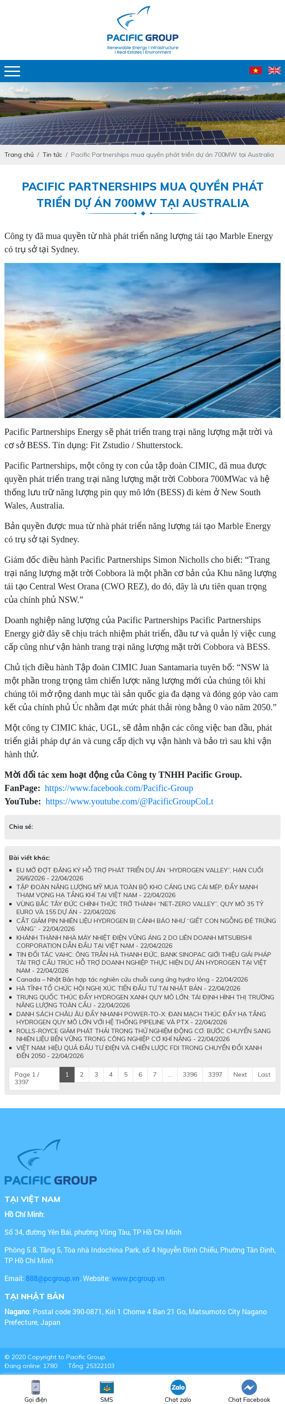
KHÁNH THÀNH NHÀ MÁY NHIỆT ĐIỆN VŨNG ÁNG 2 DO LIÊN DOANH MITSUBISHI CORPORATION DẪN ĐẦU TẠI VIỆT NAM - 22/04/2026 (134, 942)
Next (240, 1074)
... (170, 1074)
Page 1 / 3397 (27, 1078)
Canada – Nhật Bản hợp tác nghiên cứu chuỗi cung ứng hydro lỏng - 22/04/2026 (132, 979)
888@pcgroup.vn (52, 1278)
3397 (215, 1074)
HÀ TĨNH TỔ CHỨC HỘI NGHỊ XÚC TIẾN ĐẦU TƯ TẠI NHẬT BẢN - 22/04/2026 (128, 988)
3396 (190, 1074)
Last (264, 1074)
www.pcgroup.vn (139, 1278)
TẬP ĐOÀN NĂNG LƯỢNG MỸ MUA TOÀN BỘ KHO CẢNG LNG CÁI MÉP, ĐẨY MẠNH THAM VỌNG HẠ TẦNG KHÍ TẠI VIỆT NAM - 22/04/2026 (137, 891)
